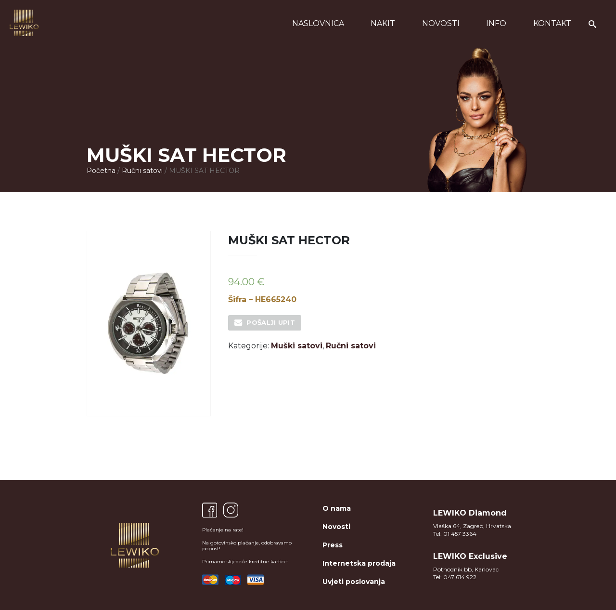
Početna (101, 170)
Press (332, 545)
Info (496, 23)
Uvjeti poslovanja (353, 581)
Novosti (441, 23)
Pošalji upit (270, 322)
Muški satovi (296, 345)
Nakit (383, 23)
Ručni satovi (142, 170)
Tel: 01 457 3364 (454, 533)
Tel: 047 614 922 (454, 577)
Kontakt (552, 23)
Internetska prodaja (359, 563)
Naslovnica (318, 23)
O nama (336, 508)
